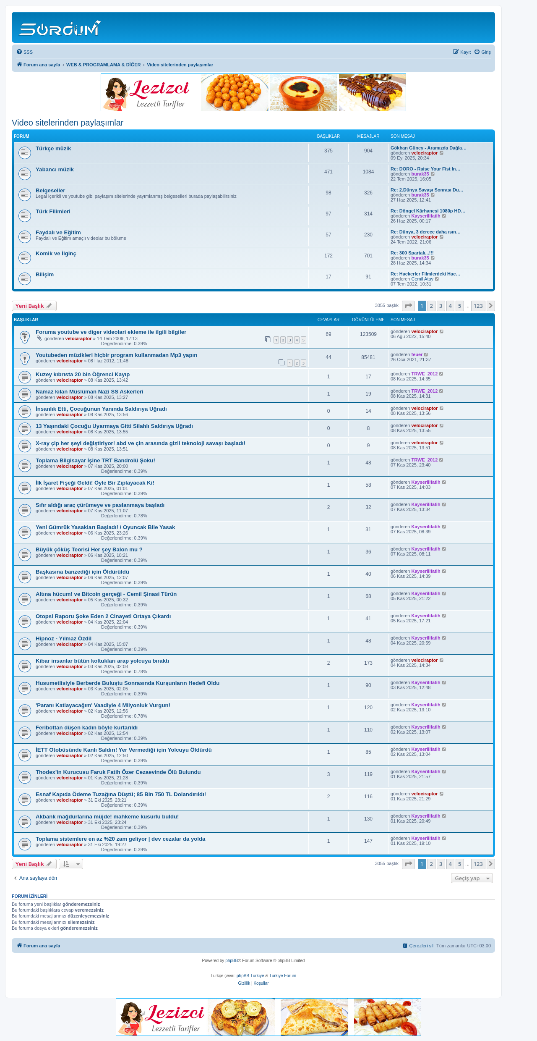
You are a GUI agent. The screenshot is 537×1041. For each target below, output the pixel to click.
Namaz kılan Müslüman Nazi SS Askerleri (89, 391)
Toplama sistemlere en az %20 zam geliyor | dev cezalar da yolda (120, 839)
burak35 (420, 173)
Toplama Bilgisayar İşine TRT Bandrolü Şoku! (95, 460)
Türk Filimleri (53, 211)
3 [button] (440, 305)
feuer (417, 354)
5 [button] (459, 305)
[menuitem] (24, 52)
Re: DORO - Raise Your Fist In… (425, 168)
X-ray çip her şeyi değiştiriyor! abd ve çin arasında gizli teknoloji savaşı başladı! (140, 443)
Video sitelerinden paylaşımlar (67, 122)
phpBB (231, 960)
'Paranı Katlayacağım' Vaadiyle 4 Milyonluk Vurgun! (103, 705)
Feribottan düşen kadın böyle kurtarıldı (87, 727)
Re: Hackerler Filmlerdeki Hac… (425, 273)
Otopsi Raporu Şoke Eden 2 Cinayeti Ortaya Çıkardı (103, 616)
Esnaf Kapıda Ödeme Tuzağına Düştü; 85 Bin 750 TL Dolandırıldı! (121, 794)
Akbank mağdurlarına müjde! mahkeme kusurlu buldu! (107, 816)
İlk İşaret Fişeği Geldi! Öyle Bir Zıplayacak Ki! (95, 483)
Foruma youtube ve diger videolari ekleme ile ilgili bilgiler (111, 332)
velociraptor (425, 152)
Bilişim (45, 274)
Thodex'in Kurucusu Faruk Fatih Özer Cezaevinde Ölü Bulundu (118, 772)
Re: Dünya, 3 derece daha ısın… (426, 231)
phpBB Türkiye (250, 975)
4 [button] (450, 305)
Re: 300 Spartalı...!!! (412, 252)
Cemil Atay (423, 278)
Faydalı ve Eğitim (58, 232)
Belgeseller (50, 190)
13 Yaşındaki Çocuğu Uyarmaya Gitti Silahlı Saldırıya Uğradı (114, 426)
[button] (408, 306)
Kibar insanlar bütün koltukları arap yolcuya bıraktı (102, 661)
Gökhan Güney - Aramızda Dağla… (429, 147)
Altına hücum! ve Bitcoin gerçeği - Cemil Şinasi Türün (106, 594)
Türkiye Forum (282, 975)
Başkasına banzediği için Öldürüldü (82, 572)
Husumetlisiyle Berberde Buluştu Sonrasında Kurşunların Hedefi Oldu (127, 683)
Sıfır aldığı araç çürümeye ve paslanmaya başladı (100, 505)
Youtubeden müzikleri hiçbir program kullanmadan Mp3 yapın (116, 355)
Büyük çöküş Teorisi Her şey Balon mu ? (89, 549)
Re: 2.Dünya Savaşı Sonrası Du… (427, 189)
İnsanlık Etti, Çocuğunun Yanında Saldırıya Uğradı (101, 409)
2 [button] (431, 305)
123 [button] (478, 305)
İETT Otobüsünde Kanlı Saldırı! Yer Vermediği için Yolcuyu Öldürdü (124, 750)
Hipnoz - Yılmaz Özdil (63, 638)
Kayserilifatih (426, 215)
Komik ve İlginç (56, 253)
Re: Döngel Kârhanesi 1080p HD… (428, 210)
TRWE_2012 (425, 373)
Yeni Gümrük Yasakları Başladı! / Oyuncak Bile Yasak (105, 527)
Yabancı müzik (55, 169)
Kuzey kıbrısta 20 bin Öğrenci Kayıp (83, 374)
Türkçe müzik (53, 148)
